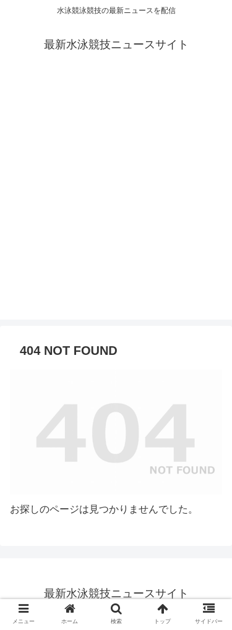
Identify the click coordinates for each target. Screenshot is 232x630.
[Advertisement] (116, 204)
